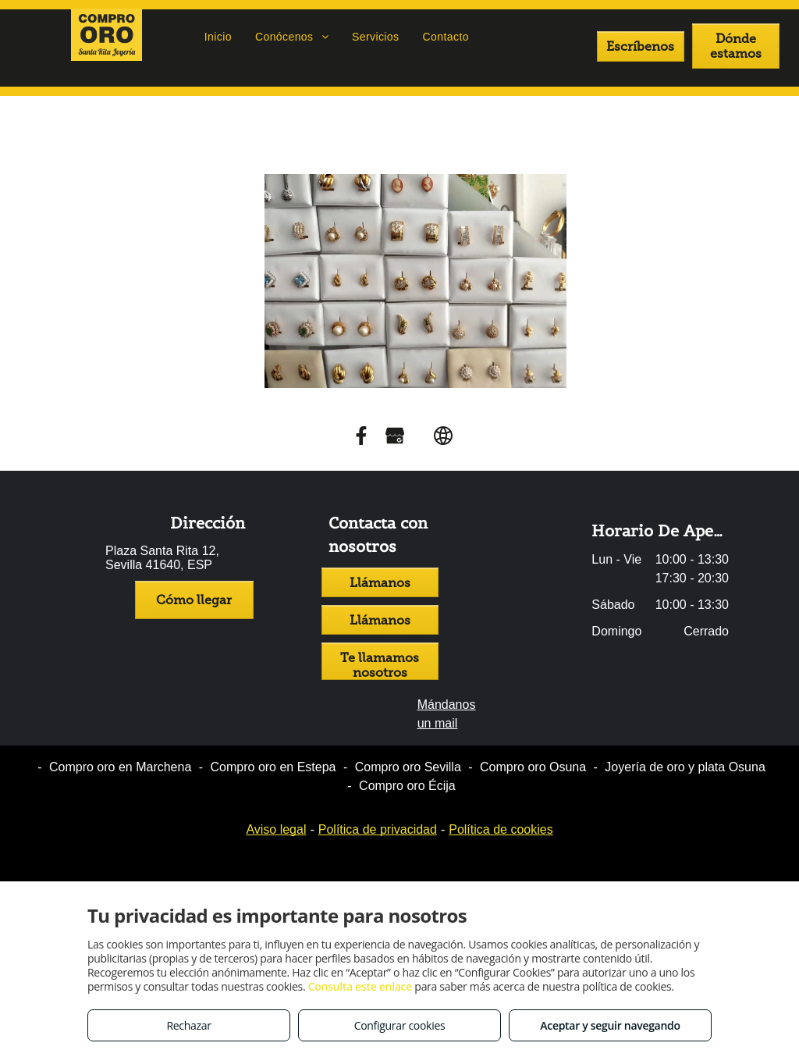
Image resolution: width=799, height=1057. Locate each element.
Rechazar (188, 1025)
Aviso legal (276, 829)
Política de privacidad (377, 829)
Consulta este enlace (360, 986)
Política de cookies (500, 829)
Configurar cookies (400, 1025)
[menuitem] (218, 36)
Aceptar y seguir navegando (610, 1025)
